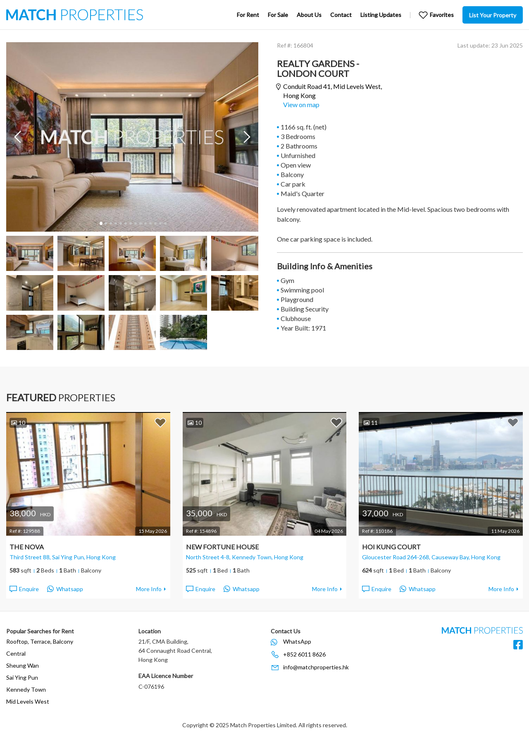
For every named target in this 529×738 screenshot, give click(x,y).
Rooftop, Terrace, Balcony (39, 641)
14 (165, 223)
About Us (309, 14)
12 (155, 223)
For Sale (278, 14)
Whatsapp (65, 589)
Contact (341, 14)
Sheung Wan (22, 665)
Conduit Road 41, (332, 90)
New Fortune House (222, 547)
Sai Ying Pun (22, 677)
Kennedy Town (26, 689)
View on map (301, 104)
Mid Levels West (27, 701)
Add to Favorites (160, 422)
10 (145, 223)
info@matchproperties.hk (316, 667)
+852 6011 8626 (304, 654)
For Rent (248, 14)
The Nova (27, 547)
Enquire (24, 589)
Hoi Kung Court (391, 547)
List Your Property (492, 15)
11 (150, 223)
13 (160, 223)
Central (16, 653)
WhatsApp (297, 641)
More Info (149, 588)
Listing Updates (380, 14)
